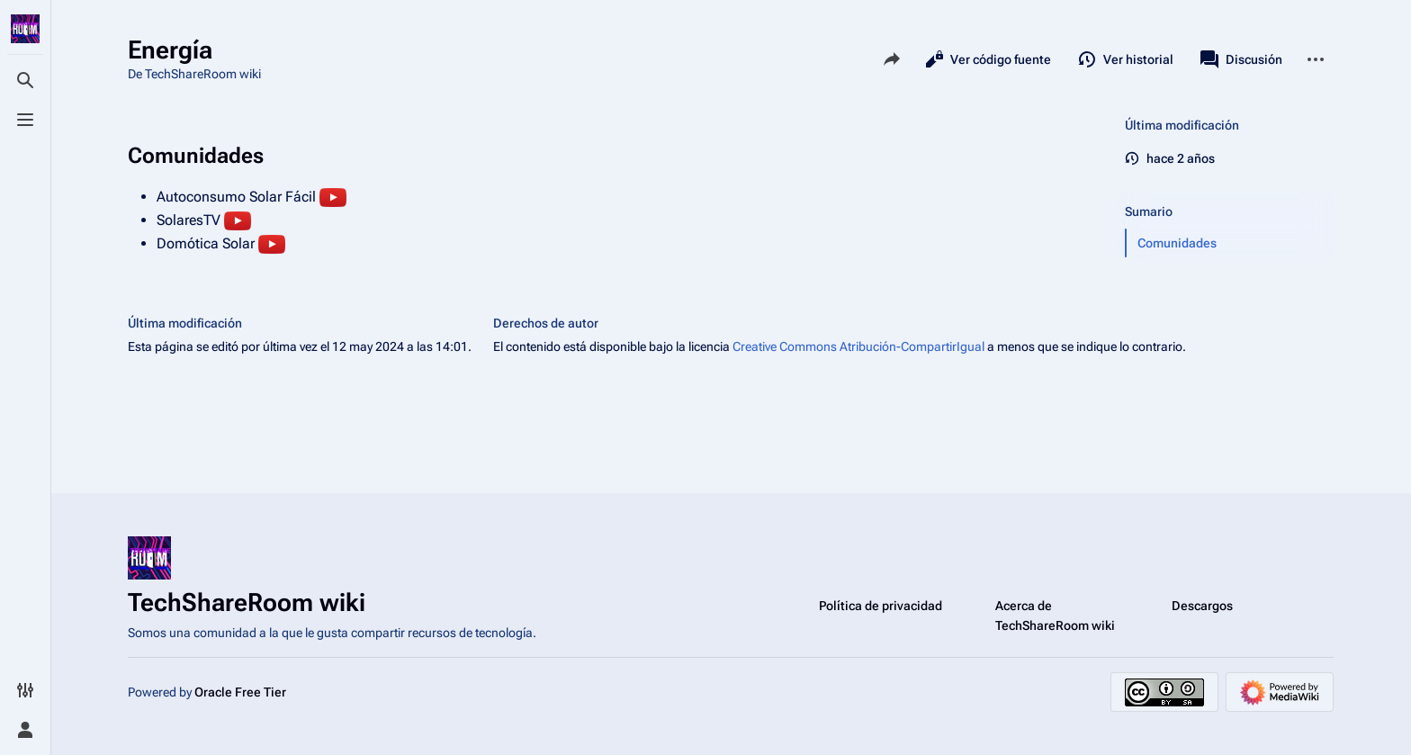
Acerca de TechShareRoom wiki (1055, 615)
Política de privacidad (880, 605)
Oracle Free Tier (240, 692)
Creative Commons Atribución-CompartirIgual (858, 346)
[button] (1230, 243)
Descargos (1202, 605)
